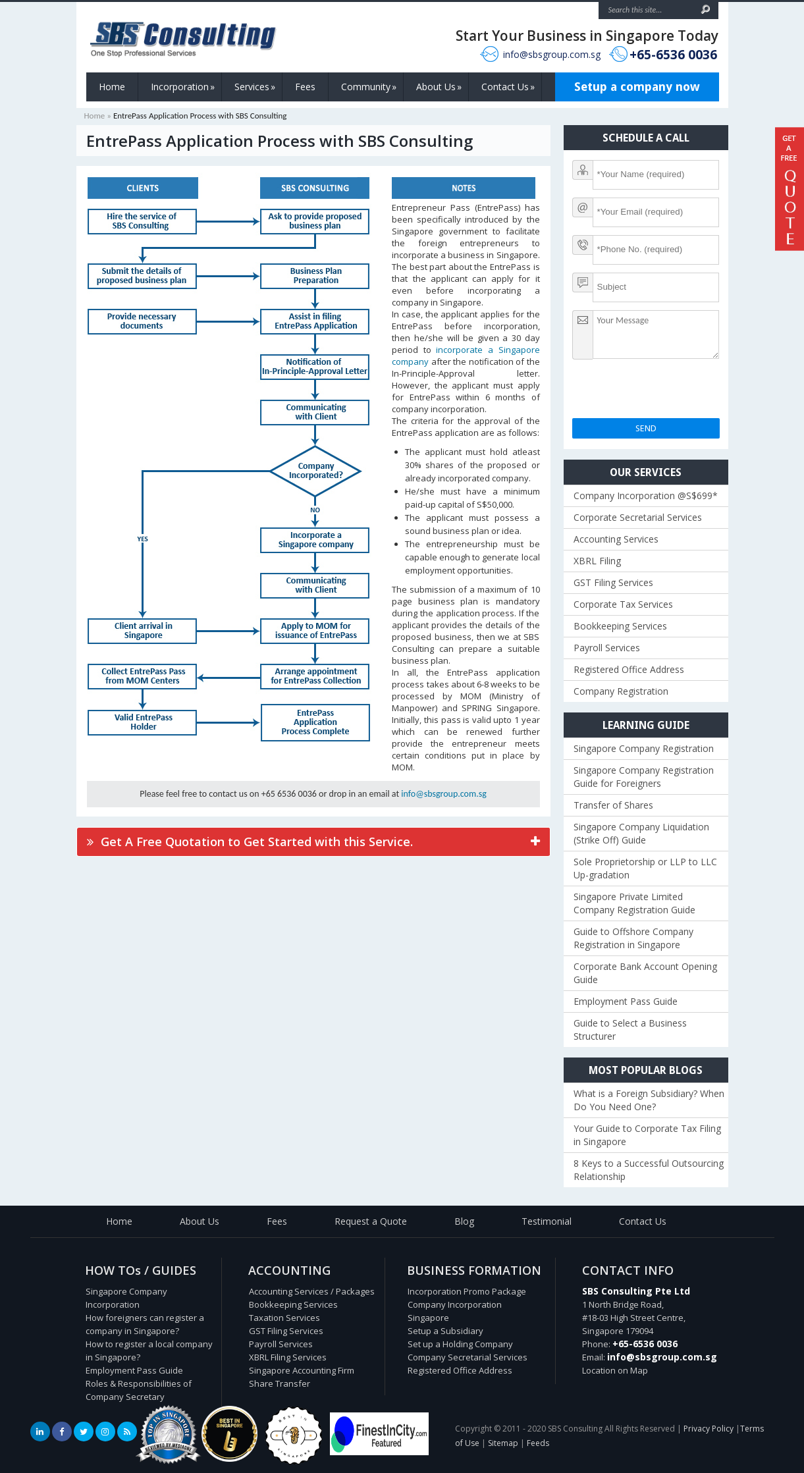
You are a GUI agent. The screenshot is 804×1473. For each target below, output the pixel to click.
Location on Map (615, 1370)
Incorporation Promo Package (467, 1291)
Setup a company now (637, 87)
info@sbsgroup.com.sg (552, 54)
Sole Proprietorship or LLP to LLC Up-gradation (645, 868)
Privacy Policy (708, 1428)
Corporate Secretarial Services (638, 517)
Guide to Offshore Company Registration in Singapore (633, 938)
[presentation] (672, 392)
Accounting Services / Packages (312, 1291)
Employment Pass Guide (626, 1001)
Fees (305, 86)
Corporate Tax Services (623, 604)
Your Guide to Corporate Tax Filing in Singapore (647, 1135)
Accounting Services (616, 539)
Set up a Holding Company (460, 1344)
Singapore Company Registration (644, 748)
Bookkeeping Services (620, 626)
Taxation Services (284, 1318)
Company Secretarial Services (467, 1357)
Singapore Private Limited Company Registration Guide (634, 903)
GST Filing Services (613, 582)
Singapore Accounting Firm (301, 1370)
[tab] (313, 842)
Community (368, 87)
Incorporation (183, 87)
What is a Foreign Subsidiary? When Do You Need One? (649, 1100)
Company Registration (621, 691)
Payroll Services (607, 647)
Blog (464, 1221)
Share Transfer (279, 1383)
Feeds (538, 1443)
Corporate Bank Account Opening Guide (645, 973)
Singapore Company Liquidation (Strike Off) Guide (641, 833)
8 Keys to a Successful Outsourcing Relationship (649, 1170)
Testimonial (547, 1221)
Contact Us (508, 87)
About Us (439, 87)
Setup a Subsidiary (445, 1331)
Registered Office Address (629, 669)
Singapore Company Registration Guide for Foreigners (644, 777)
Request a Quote (371, 1221)
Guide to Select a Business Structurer (630, 1029)
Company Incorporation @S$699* (646, 495)
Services (254, 87)
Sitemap (503, 1443)
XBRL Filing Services (288, 1357)
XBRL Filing (597, 560)
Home (112, 86)
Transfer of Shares (613, 805)
